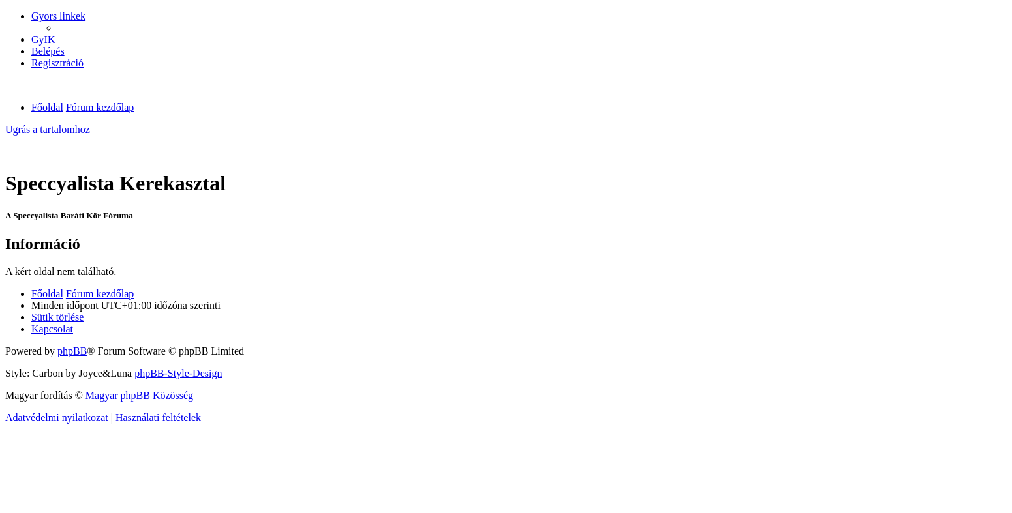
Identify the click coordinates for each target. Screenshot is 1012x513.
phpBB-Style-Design (178, 373)
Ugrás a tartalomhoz (47, 129)
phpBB (72, 351)
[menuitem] (43, 39)
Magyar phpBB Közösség (139, 395)
